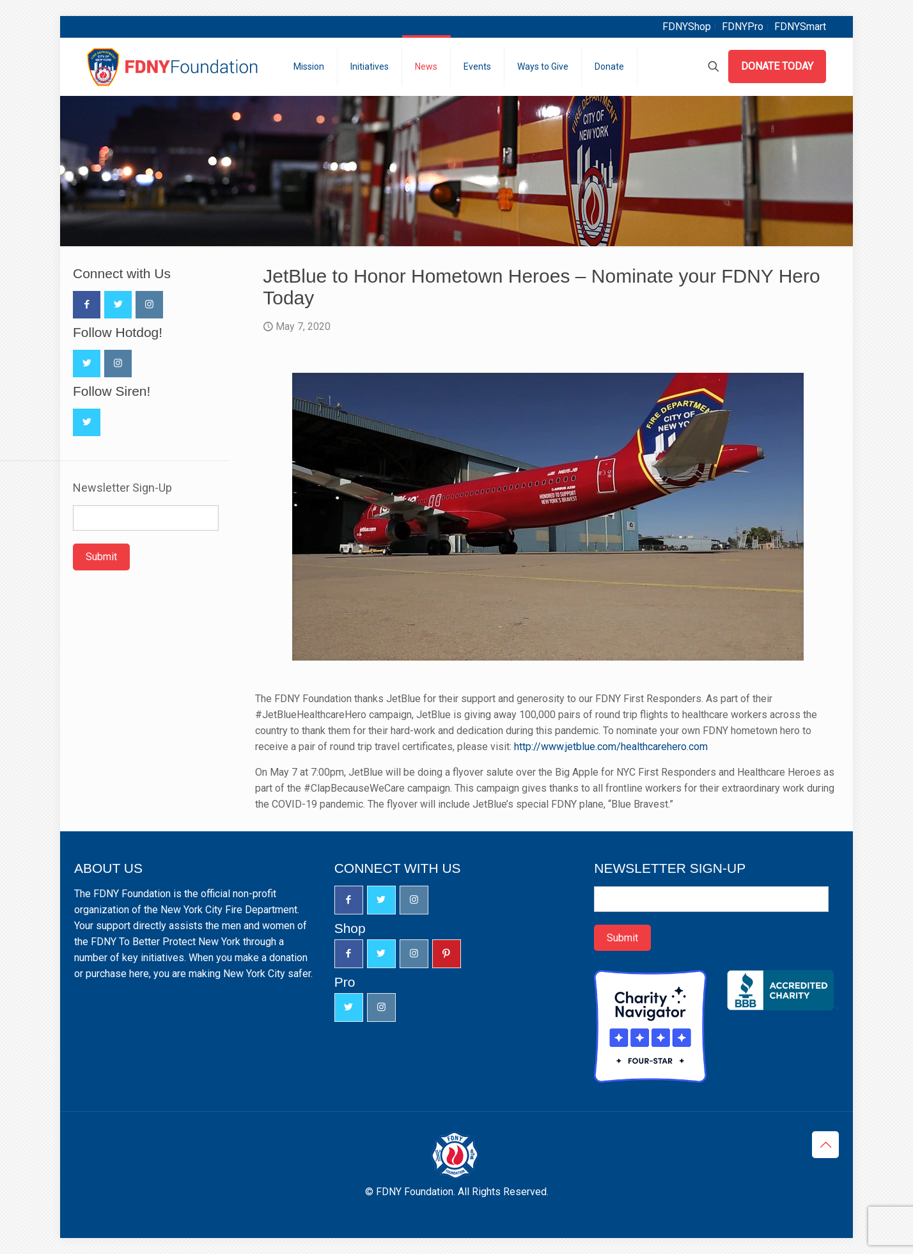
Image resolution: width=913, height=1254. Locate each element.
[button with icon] (86, 304)
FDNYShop (686, 26)
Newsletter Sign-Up (122, 488)
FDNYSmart (800, 26)
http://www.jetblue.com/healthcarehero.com (611, 747)
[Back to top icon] (825, 1144)
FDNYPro (742, 26)
